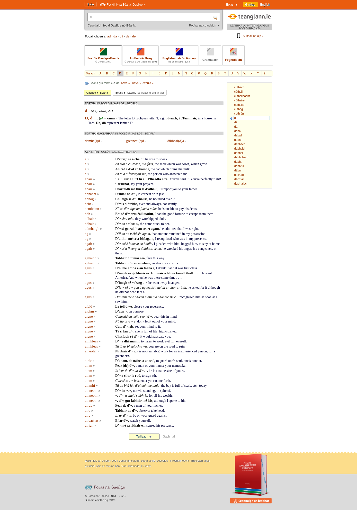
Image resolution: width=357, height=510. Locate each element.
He (202, 273)
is (123, 204)
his (186, 209)
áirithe (132, 204)
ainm (90, 365)
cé (135, 239)
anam (123, 361)
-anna (111, 118)
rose (152, 159)
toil (122, 306)
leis (131, 326)
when (139, 277)
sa (141, 244)
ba (134, 268)
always (156, 204)
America (121, 277)
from (202, 214)
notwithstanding (144, 391)
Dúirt (134, 179)
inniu (156, 385)
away (163, 283)
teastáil (151, 287)
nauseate (158, 336)
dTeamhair (188, 118)
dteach (172, 118)
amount (163, 234)
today (202, 385)
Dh (98, 123)
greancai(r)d (136, 141)
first (187, 268)
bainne (144, 169)
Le (117, 306)
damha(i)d (94, 141)
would (147, 336)
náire (137, 361)
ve (177, 179)
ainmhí (91, 385)
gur (127, 401)
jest (161, 194)
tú (140, 179)
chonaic (163, 297)
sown (185, 164)
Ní (117, 351)
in (199, 118)
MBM (112, 500)
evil (167, 341)
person (157, 174)
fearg (138, 283)
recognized (164, 239)
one (170, 361)
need (133, 292)
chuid (131, 395)
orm (134, 214)
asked (195, 287)
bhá (126, 385)
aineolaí (92, 351)
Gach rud (170, 436)
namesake (178, 365)
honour (196, 361)
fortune (180, 214)
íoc (154, 209)
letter (127, 118)
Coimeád (121, 316)
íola (131, 219)
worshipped (150, 219)
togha (148, 268)
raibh (133, 229)
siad (124, 219)
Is (116, 371)
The (121, 118)
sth (154, 375)
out (154, 321)
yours (180, 371)
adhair (91, 219)
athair (152, 189)
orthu (157, 249)
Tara (91, 123)
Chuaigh (121, 199)
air (145, 283)
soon (208, 297)
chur (127, 375)
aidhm (91, 311)
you (175, 189)
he (146, 159)
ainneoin (92, 391)
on (215, 249)
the (157, 164)
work (174, 263)
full (146, 331)
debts (193, 209)
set (137, 326)
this (155, 258)
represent (113, 123)
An (117, 164)
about (159, 263)
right (217, 179)
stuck (157, 224)
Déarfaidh (122, 189)
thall (189, 273)
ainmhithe (145, 385)
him (176, 244)
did (121, 292)
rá (166, 179)
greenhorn (122, 356)
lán (125, 331)
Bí (116, 415)
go (127, 229)
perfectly (206, 179)
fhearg (132, 249)
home (216, 244)
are (156, 346)
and (148, 204)
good (170, 214)
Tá (117, 331)
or (153, 194)
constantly (170, 204)
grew (203, 164)
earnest (146, 194)
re (198, 179)
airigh (90, 425)
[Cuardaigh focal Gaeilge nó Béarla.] (150, 17)
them (210, 214)
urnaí (125, 184)
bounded (159, 199)
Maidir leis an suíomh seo (100, 460)
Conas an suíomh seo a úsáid (136, 460)
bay (168, 385)
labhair (136, 401)
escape (193, 214)
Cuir (118, 326)
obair (146, 263)
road (172, 346)
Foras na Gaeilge (98, 495)
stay (205, 244)
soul (179, 361)
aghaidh (92, 258)
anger (187, 249)
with (170, 244)
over (169, 199)
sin (126, 179)
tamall (180, 273)
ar (135, 263)
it (187, 179)
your (139, 184)
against (162, 415)
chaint (138, 159)
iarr (121, 287)
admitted (171, 229)
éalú (140, 214)
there (157, 277)
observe (144, 410)
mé (144, 174)
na (138, 209)
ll (162, 189)
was (178, 164)
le (143, 189)
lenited (124, 123)
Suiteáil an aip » (249, 36)
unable (169, 209)
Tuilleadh (144, 436)
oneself (181, 341)
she (137, 331)
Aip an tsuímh (105, 466)
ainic (90, 361)
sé (129, 159)
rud (137, 375)
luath (148, 297)
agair (90, 244)
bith (183, 287)
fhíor (122, 194)
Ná (117, 321)
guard (163, 361)
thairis (142, 199)
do (130, 361)
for (202, 287)
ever (142, 204)
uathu (148, 214)
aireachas (93, 420)
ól (132, 169)
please (138, 306)
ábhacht (92, 194)
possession (198, 234)
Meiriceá (142, 273)
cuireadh (134, 164)
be (134, 415)
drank (174, 169)
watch (134, 420)
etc (194, 385)
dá (121, 36)
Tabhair (121, 258)
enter (144, 381)
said (183, 179)
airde (90, 405)
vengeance (205, 249)
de (128, 36)
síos (125, 381)
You (172, 179)
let (147, 321)
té (121, 174)
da (115, 36)
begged (186, 244)
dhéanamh (131, 341)
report (167, 189)
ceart (146, 229)
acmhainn (93, 209)
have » (125, 83)
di (136, 224)
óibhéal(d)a (177, 141)
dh (104, 123)
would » (148, 83)
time (172, 277)
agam (155, 229)
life (155, 331)
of (158, 321)
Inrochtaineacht (179, 460)
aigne (90, 316)
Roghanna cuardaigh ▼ (204, 25)
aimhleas (93, 341)
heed (161, 410)
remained (175, 234)
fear (121, 371)
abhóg (91, 199)
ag (88, 234)
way (161, 258)
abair (90, 179)
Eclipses (142, 118)
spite (163, 391)
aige (132, 209)
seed (163, 164)
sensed (150, 425)
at (210, 244)
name (148, 224)
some (165, 277)
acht (89, 204)
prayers (148, 184)
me (185, 174)
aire (89, 410)
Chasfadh (122, 336)
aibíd (90, 306)
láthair (135, 425)
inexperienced (187, 351)
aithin (123, 239)
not (127, 292)
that (179, 229)
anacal (149, 361)
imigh (123, 273)
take (154, 410)
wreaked (172, 249)
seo (142, 258)
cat (122, 169)
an (136, 169)
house (208, 118)
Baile (90, 4)
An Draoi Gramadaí (128, 466)
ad (109, 36)
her (167, 224)
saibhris (141, 395)
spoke (173, 401)
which (171, 164)
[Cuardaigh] (216, 17)
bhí (142, 239)
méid (133, 234)
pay (181, 209)
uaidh (161, 287)
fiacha (145, 209)
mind (173, 316)
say (133, 184)
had (159, 214)
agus (89, 268)
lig (122, 321)
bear (157, 316)
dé (134, 36)
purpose (138, 311)
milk (186, 169)
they (138, 219)
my (188, 234)
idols (162, 219)
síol (122, 164)
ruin (182, 346)
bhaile (148, 244)
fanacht (134, 244)
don (139, 321)
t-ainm (130, 224)
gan (136, 287)
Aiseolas (162, 460)
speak (163, 159)
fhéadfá (155, 179)
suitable (154, 351)
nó (129, 194)
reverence (156, 306)
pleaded (161, 244)
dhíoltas (146, 249)
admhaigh (93, 229)
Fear (118, 365)
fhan (122, 234)
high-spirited (168, 331)
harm (148, 341)
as (202, 297)
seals (187, 385)
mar (136, 258)
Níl (117, 209)
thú (138, 189)
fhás (150, 164)
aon (121, 311)
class (193, 268)
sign (148, 375)
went (208, 273)
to (157, 159)
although (214, 287)
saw (118, 301)
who (166, 174)
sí (121, 331)
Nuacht (147, 466)
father (193, 189)
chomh (139, 297)
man (141, 365)
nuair (159, 273)
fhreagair (135, 174)
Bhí (117, 214)
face (149, 258)
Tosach (90, 73)
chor (173, 287)
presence (200, 239)
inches (157, 405)
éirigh (123, 159)
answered (176, 174)
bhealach (133, 346)
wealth (167, 395)
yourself (144, 420)
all (144, 292)
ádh (89, 214)
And (131, 277)
